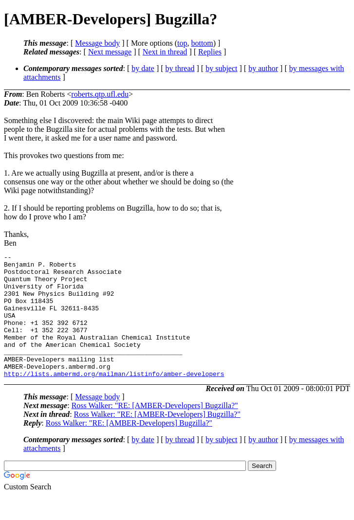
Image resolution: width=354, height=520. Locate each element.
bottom (202, 43)
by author (263, 68)
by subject (221, 68)
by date (142, 68)
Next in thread (165, 52)
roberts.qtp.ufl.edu (100, 94)
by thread (180, 68)
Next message (109, 52)
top (182, 43)
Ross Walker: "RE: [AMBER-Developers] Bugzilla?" (155, 430)
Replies (210, 52)
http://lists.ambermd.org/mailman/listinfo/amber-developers (114, 398)
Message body (97, 43)
